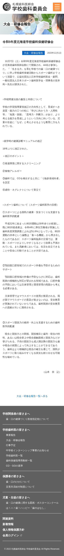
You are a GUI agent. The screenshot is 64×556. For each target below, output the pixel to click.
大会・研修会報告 (33, 53)
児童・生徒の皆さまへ (16, 497)
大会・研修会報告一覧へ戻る (32, 396)
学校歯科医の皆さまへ (16, 429)
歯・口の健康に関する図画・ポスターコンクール (32, 502)
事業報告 (11, 435)
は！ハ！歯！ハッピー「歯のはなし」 (26, 508)
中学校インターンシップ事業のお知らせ (27, 450)
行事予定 (11, 445)
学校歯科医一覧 (14, 455)
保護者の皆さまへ (13, 476)
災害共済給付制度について (20, 486)
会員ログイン (11, 535)
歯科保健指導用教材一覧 (19, 460)
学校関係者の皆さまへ (16, 413)
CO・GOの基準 (14, 465)
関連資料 (8, 518)
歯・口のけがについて (18, 481)
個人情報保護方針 (13, 529)
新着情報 (8, 524)
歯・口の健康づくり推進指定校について (27, 419)
